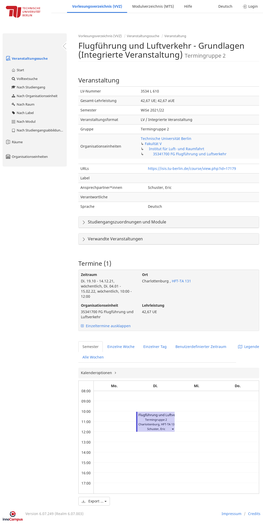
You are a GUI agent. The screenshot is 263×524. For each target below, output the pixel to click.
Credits (254, 513)
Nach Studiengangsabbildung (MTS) (39, 130)
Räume (14, 142)
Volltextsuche (24, 78)
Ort (145, 274)
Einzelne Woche (121, 346)
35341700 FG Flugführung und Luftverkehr (190, 153)
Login (250, 6)
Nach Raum (22, 104)
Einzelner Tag (155, 346)
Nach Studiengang (28, 87)
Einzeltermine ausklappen (106, 325)
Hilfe (188, 6)
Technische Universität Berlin (166, 138)
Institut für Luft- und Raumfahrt (176, 148)
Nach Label (22, 112)
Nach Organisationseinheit (34, 96)
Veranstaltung (175, 36)
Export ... (94, 501)
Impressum (231, 513)
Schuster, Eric (156, 429)
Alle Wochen (93, 357)
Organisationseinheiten (26, 156)
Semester (90, 346)
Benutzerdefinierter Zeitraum (200, 346)
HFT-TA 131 (181, 281)
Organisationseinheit (99, 305)
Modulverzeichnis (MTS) (153, 6)
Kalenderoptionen (97, 372)
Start (17, 70)
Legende (248, 346)
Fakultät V (153, 143)
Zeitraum (89, 274)
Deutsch (225, 6)
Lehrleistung (153, 305)
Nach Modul (23, 121)
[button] (172, 429)
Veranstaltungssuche (26, 58)
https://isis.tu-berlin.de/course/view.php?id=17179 (192, 168)
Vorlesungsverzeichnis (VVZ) (97, 6)
